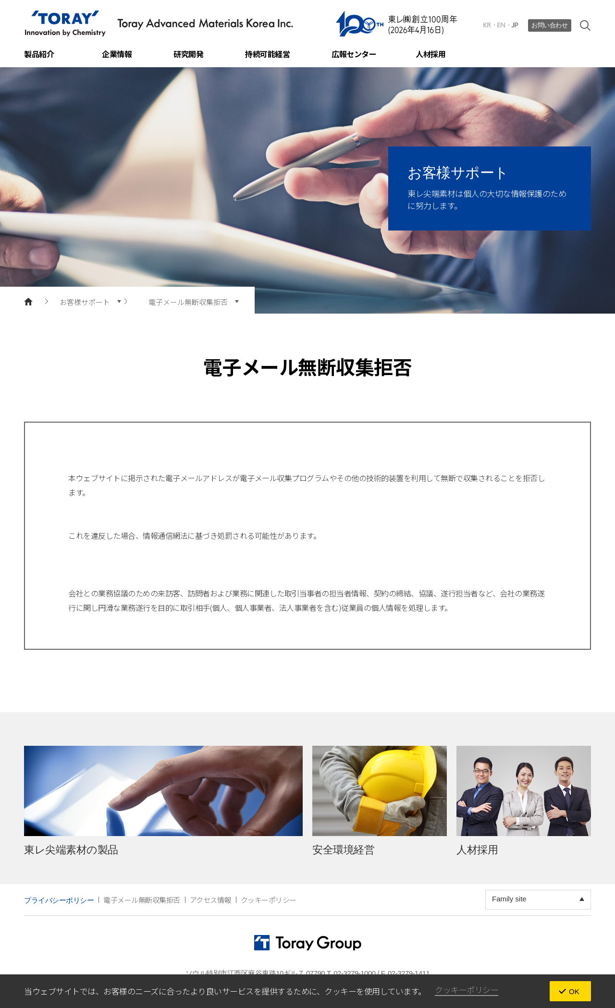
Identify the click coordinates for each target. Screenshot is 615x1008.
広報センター (354, 54)
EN (501, 25)
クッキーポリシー (268, 900)
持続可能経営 (267, 54)
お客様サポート (85, 302)
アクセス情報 (210, 900)
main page (28, 301)
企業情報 (117, 54)
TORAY (159, 23)
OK (574, 991)
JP (514, 25)
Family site (509, 899)
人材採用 (430, 54)
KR (487, 25)
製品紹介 (39, 54)
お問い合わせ (549, 25)
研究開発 (188, 54)
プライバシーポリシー (59, 900)
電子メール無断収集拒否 (188, 302)
